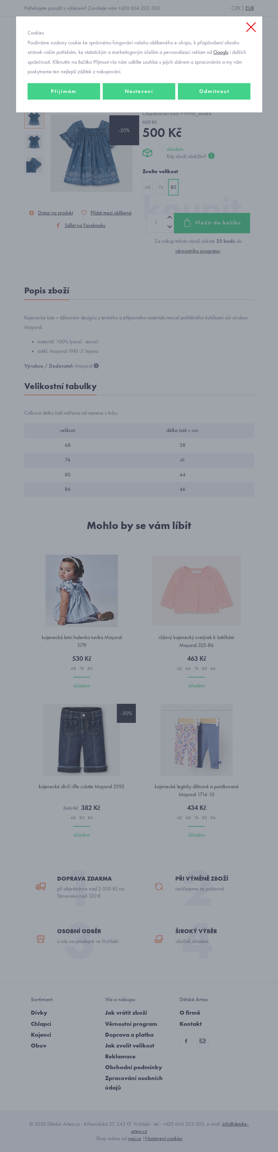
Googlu (220, 52)
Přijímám (63, 91)
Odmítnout (214, 91)
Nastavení (139, 91)
